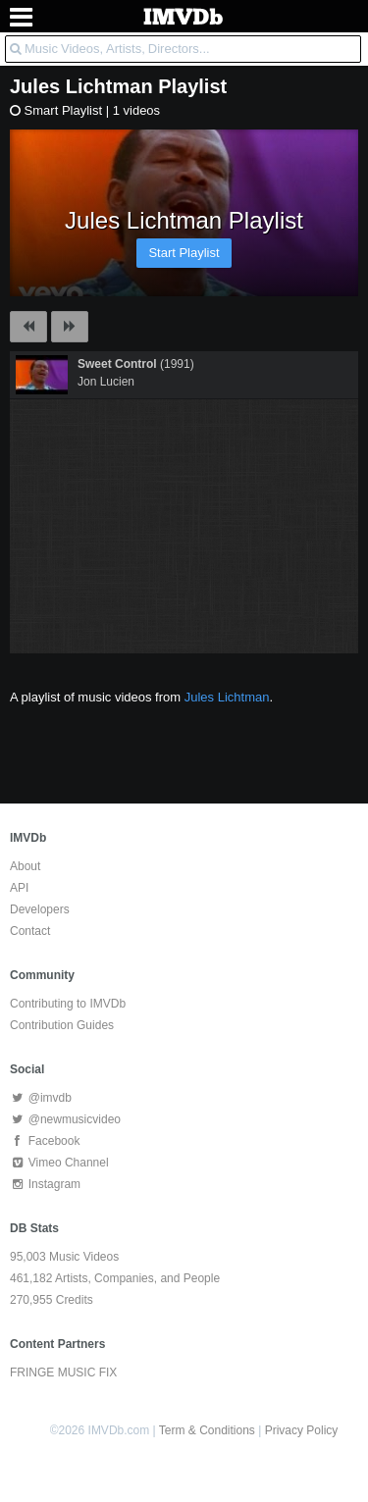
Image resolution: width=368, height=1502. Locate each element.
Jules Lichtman (81, 86)
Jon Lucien (106, 381)
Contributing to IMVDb (68, 1003)
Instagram (45, 1184)
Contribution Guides (62, 1025)
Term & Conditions (207, 1430)
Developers (40, 909)
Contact (30, 931)
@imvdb (41, 1098)
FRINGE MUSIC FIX (63, 1372)
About (25, 866)
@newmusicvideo (65, 1119)
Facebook (44, 1141)
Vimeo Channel (59, 1162)
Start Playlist (183, 252)
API (19, 888)
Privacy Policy (302, 1430)
